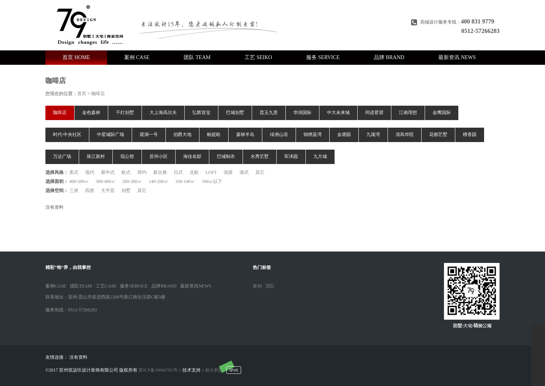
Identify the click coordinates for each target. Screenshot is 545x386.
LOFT (211, 172)
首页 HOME (76, 57)
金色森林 (91, 112)
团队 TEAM (197, 57)
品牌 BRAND (389, 57)
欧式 (126, 172)
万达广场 (62, 156)
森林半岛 (245, 134)
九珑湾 (373, 134)
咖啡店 (98, 93)
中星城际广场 (110, 134)
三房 (73, 190)
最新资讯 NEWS (457, 57)
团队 (270, 286)
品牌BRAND (163, 286)
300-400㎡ (105, 181)
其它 (260, 172)
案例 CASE (136, 57)
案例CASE (55, 286)
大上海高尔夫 (163, 112)
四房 (89, 190)
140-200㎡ (158, 181)
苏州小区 (158, 156)
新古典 (160, 172)
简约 (141, 172)
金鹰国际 (442, 112)
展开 (538, 355)
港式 (244, 172)
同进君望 (374, 112)
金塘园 (344, 134)
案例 (257, 286)
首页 (81, 93)
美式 (73, 172)
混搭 (228, 172)
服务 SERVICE (323, 57)
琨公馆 (127, 156)
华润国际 (302, 112)
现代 (89, 172)
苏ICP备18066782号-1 (160, 370)
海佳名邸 (192, 156)
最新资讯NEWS (195, 286)
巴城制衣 (226, 156)
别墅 (126, 190)
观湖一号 (149, 134)
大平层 (108, 190)
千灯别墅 (125, 112)
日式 (178, 172)
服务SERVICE (134, 286)
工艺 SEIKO (258, 57)
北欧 (194, 172)
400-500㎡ (79, 181)
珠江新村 (96, 156)
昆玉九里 (269, 112)
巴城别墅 (235, 112)
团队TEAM (81, 286)
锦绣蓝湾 (313, 134)
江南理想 (408, 112)
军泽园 (291, 156)
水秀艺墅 (260, 156)
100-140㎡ (185, 181)
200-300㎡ (132, 181)
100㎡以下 (212, 181)
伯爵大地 (182, 134)
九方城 (320, 156)
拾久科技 (214, 370)
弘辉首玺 (201, 112)
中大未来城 (338, 112)
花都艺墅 (438, 134)
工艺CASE (106, 286)
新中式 (108, 172)
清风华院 (405, 134)
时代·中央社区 (67, 134)
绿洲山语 (279, 134)
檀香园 (469, 134)
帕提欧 (214, 134)
